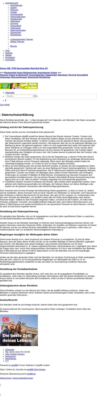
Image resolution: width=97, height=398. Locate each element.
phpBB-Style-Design (36, 369)
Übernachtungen (19, 77)
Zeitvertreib (33, 77)
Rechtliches (44, 77)
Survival (72, 75)
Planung (4, 75)
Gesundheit (82, 75)
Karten (54, 73)
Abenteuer (63, 75)
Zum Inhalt (5, 105)
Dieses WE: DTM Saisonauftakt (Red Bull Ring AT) (24, 68)
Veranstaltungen (37, 75)
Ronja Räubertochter (27, 73)
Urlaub (12, 75)
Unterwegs (5, 77)
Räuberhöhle (10, 73)
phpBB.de (31, 374)
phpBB (14, 365)
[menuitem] (16, 5)
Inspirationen (44, 73)
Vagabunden (51, 75)
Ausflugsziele (21, 75)
